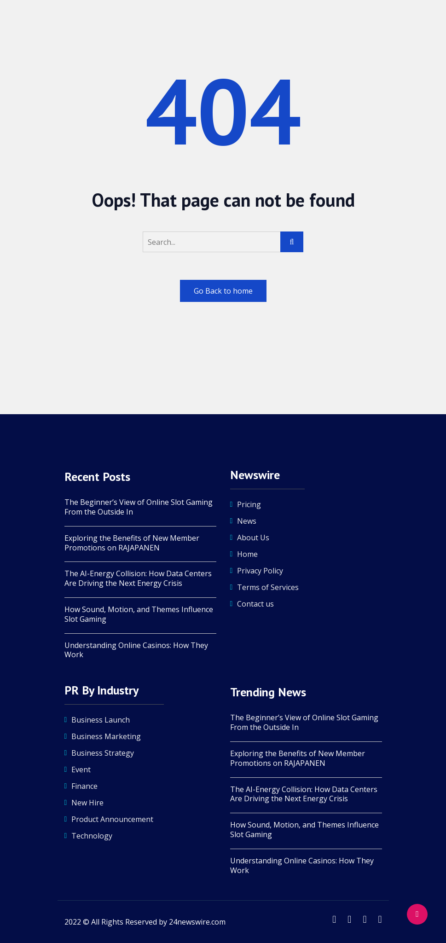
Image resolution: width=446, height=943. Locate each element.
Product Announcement (112, 819)
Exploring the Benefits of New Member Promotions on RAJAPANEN (131, 543)
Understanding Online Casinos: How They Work (136, 650)
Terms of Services (268, 587)
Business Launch (100, 719)
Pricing (249, 504)
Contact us (255, 603)
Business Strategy (102, 753)
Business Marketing (106, 736)
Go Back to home (223, 291)
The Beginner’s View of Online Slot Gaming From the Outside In (138, 507)
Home (247, 554)
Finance (84, 786)
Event (81, 769)
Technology (91, 835)
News (246, 521)
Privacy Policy (260, 570)
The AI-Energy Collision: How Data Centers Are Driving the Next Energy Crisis (138, 578)
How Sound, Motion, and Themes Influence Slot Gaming (138, 614)
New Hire (87, 802)
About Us (253, 537)
